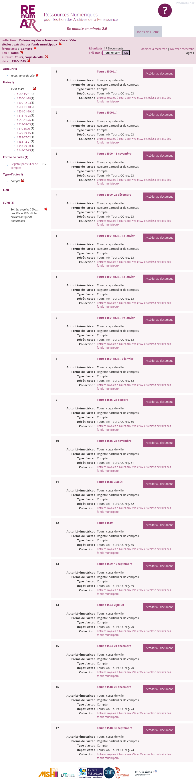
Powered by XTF (185, 2)
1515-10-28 (24, 116)
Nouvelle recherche (182, 49)
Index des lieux (147, 32)
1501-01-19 (24, 111)
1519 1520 (23, 129)
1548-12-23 (24, 150)
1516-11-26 (24, 120)
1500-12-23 (24, 103)
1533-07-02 (24, 137)
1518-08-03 (24, 124)
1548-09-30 (24, 146)
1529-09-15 (24, 133)
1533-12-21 (24, 141)
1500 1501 (23, 94)
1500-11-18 (24, 98)
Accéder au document (159, 73)
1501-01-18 (24, 107)
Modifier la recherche (154, 49)
